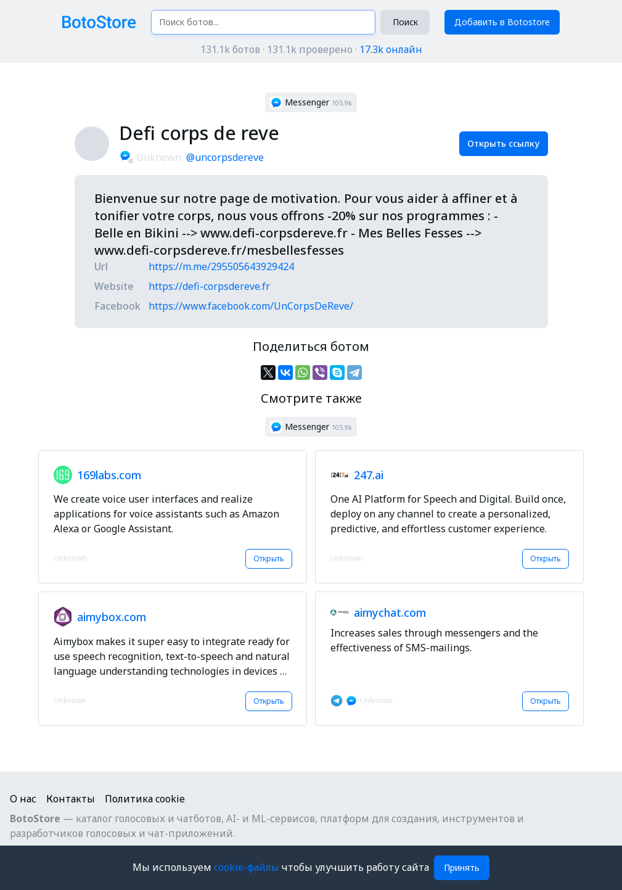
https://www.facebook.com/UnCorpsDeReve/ (251, 306)
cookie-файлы (248, 867)
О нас (23, 799)
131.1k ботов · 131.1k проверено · (311, 49)
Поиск (405, 22)
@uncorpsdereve (225, 157)
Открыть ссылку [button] (503, 143)
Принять (462, 867)
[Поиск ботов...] (263, 22)
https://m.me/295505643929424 (221, 266)
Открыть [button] (268, 558)
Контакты (70, 799)
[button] (311, 102)
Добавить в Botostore (502, 22)
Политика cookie (145, 799)
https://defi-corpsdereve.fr (209, 286)
